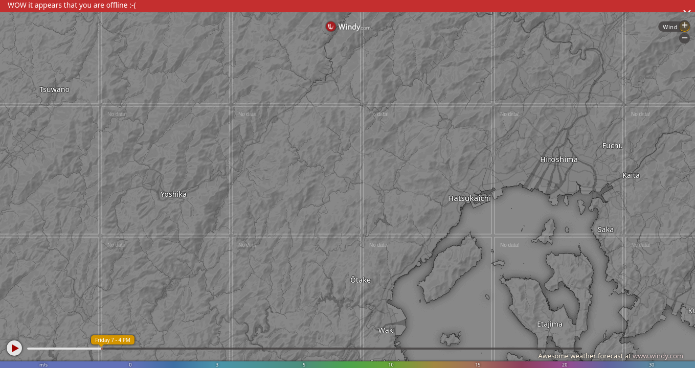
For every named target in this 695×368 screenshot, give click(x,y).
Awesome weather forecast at (610, 355)
